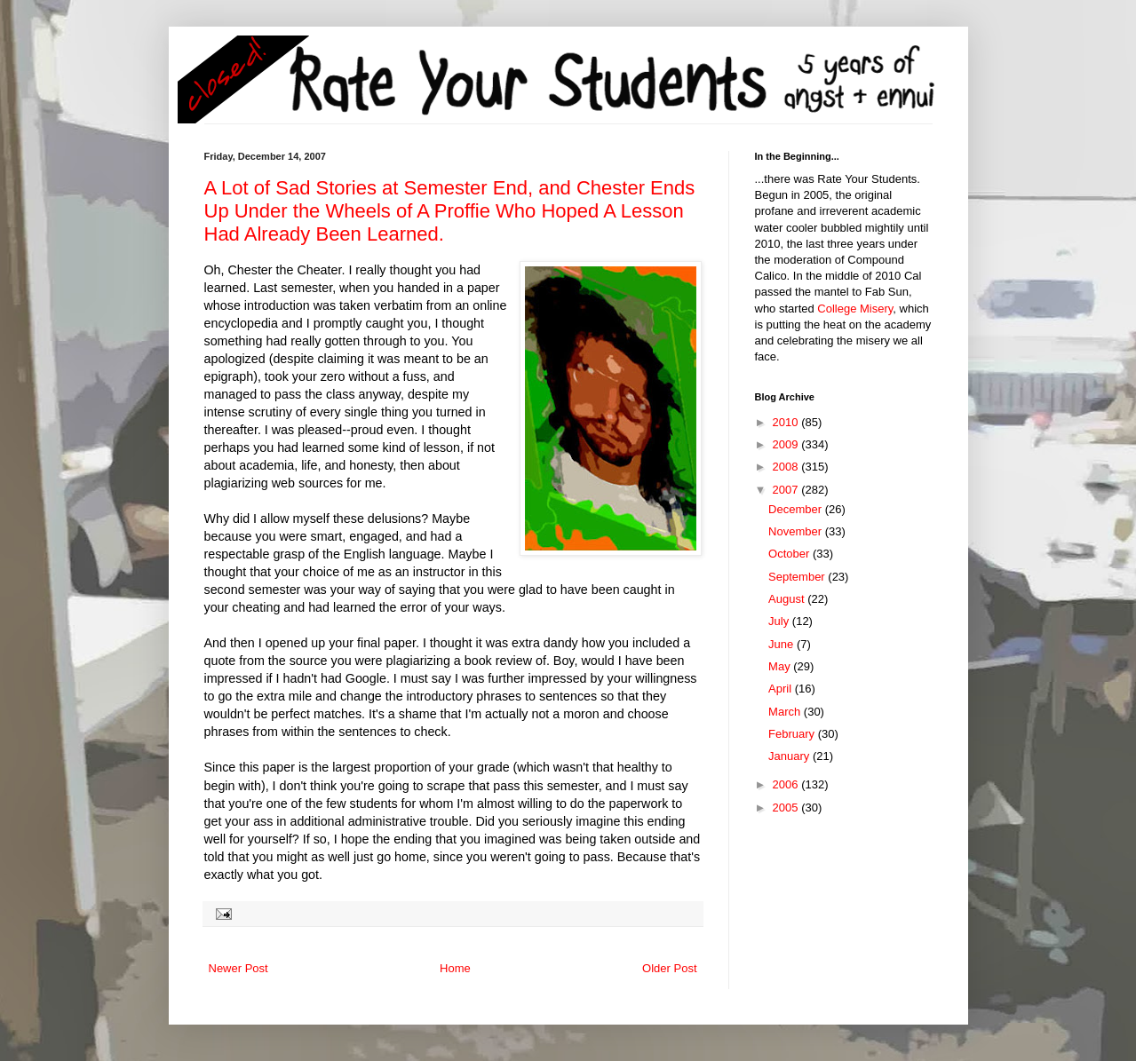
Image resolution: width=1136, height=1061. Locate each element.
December (796, 509)
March (786, 711)
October (790, 553)
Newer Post (238, 968)
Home (455, 968)
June (782, 644)
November (796, 531)
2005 (787, 807)
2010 (787, 422)
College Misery (855, 308)
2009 (787, 444)
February (793, 733)
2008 (787, 466)
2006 (787, 784)
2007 (787, 489)
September (798, 576)
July (780, 621)
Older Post (669, 968)
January (790, 756)
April (781, 688)
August (787, 599)
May (780, 666)
